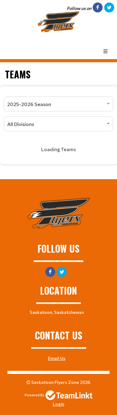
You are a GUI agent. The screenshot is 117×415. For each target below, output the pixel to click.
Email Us (57, 358)
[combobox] (58, 103)
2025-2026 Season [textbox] (29, 104)
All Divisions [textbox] (20, 124)
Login (58, 404)
